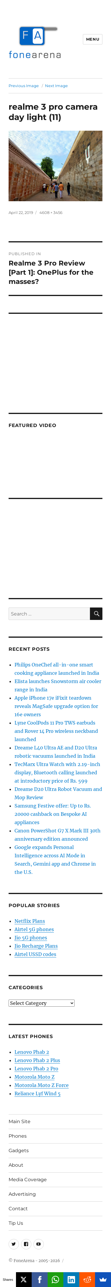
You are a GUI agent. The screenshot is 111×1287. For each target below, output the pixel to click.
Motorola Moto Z (34, 1077)
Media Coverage (28, 1179)
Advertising (22, 1194)
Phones (18, 1136)
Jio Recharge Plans (36, 946)
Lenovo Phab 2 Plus (37, 1060)
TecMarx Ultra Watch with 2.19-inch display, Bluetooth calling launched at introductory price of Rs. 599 (57, 772)
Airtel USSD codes (35, 954)
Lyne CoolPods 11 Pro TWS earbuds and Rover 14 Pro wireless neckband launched (56, 731)
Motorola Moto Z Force (42, 1085)
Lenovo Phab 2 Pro (36, 1069)
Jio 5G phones (31, 938)
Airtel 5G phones (34, 929)
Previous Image (24, 85)
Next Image (56, 85)
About (16, 1165)
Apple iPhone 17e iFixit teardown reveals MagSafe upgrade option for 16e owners (56, 706)
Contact (18, 1208)
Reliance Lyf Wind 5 (38, 1093)
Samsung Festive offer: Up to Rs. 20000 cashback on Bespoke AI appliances (53, 814)
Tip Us (16, 1223)
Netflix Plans (30, 921)
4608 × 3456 (50, 212)
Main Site (19, 1121)
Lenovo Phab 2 (32, 1052)
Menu (92, 39)
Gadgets (19, 1150)
